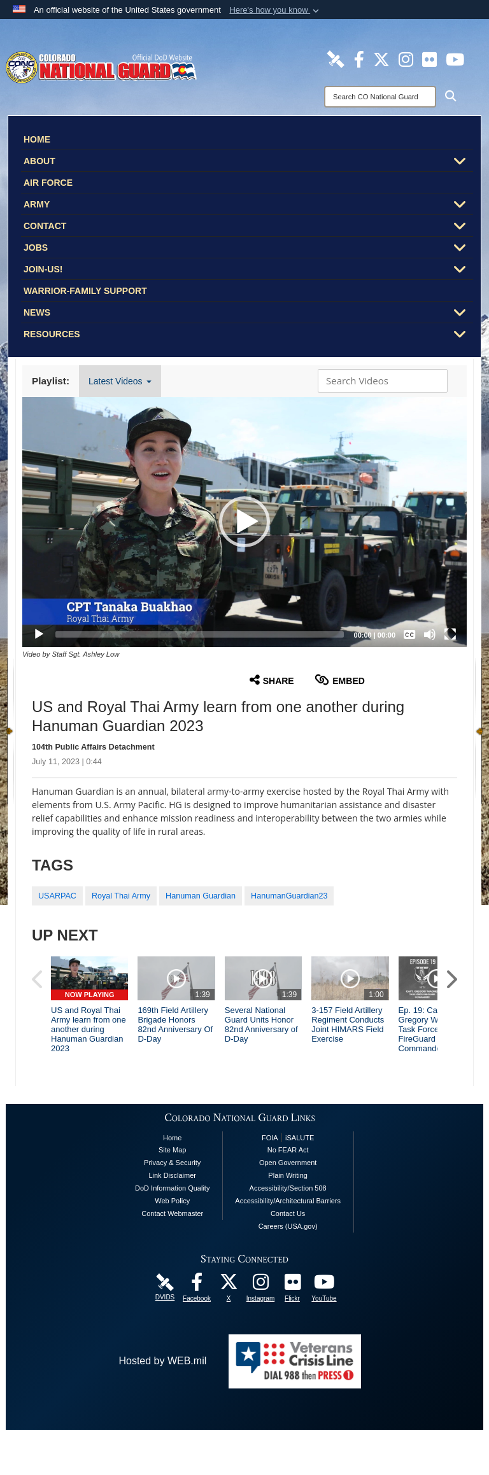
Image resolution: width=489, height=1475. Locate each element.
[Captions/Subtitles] (409, 634)
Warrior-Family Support (85, 291)
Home (37, 139)
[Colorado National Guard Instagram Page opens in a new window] (406, 58)
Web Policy (172, 1246)
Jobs (248, 249)
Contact (248, 227)
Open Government (288, 1208)
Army (248, 206)
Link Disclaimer (172, 1220)
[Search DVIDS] (379, 380)
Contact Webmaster (172, 1258)
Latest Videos (120, 381)
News (248, 314)
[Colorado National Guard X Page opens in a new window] (381, 58)
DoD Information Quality (172, 1233)
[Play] (38, 634)
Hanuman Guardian (201, 895)
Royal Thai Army (121, 895)
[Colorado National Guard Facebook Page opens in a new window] (359, 58)
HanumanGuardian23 (289, 895)
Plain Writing (288, 1220)
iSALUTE (299, 1182)
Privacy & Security (172, 1208)
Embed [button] (340, 680)
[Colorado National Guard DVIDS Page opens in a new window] (335, 58)
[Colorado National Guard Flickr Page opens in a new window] (429, 58)
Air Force (48, 183)
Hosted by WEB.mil (162, 1406)
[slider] (199, 634)
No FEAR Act (288, 1195)
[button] (275, 10)
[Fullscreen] (450, 634)
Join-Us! (248, 270)
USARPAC (57, 895)
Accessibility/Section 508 (288, 1233)
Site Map (172, 1195)
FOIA (270, 1182)
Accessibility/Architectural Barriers (288, 1246)
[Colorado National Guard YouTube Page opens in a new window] (455, 58)
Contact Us (288, 1258)
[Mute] (429, 634)
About (248, 162)
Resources (248, 335)
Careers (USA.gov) (288, 1271)
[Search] (380, 97)
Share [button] (272, 680)
